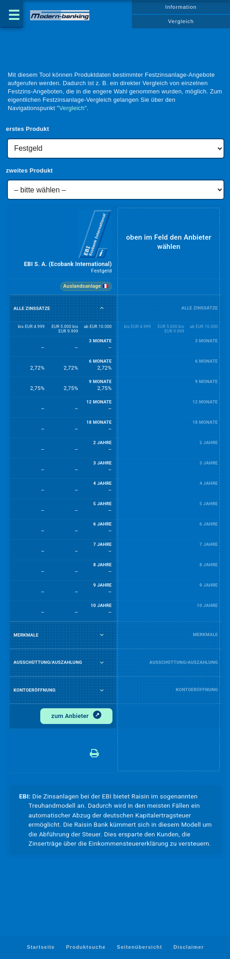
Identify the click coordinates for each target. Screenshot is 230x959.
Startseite (41, 947)
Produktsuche (86, 947)
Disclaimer (189, 947)
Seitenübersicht (139, 947)
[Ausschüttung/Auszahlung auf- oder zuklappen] (102, 662)
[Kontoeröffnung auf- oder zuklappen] (102, 690)
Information (181, 7)
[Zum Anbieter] (76, 716)
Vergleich (181, 21)
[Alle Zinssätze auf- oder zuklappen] (102, 308)
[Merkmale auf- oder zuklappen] (102, 635)
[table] (116, 491)
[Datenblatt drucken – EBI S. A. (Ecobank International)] (102, 750)
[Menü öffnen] (11, 14)
